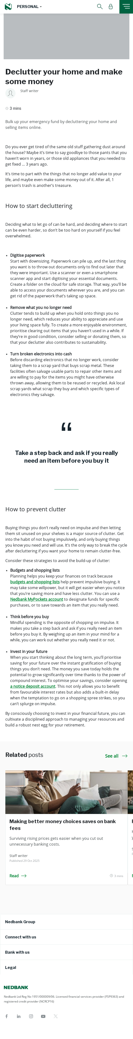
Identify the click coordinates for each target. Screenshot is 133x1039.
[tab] (66, 921)
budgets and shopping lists (35, 582)
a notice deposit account (32, 686)
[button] (29, 7)
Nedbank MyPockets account (36, 599)
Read (18, 875)
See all (116, 756)
